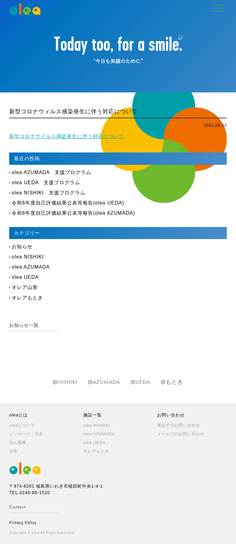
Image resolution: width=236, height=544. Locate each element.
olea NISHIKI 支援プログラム (48, 192)
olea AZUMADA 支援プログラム (51, 172)
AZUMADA (106, 381)
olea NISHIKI (28, 256)
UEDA (143, 381)
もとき (174, 381)
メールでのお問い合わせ (180, 434)
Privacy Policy (23, 523)
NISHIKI (67, 381)
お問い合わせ (171, 414)
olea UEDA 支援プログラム (46, 182)
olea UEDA (25, 277)
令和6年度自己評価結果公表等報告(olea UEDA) (68, 202)
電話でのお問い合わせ (178, 425)
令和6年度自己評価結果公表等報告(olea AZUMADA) (73, 213)
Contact (17, 507)
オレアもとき (27, 297)
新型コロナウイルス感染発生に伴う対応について (66, 136)
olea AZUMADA (31, 267)
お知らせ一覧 (24, 325)
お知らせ (22, 246)
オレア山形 (25, 287)
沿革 (13, 451)
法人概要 (17, 442)
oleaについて (22, 425)
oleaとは (18, 414)
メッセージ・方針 (26, 434)
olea (96, 425)
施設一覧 (92, 414)
